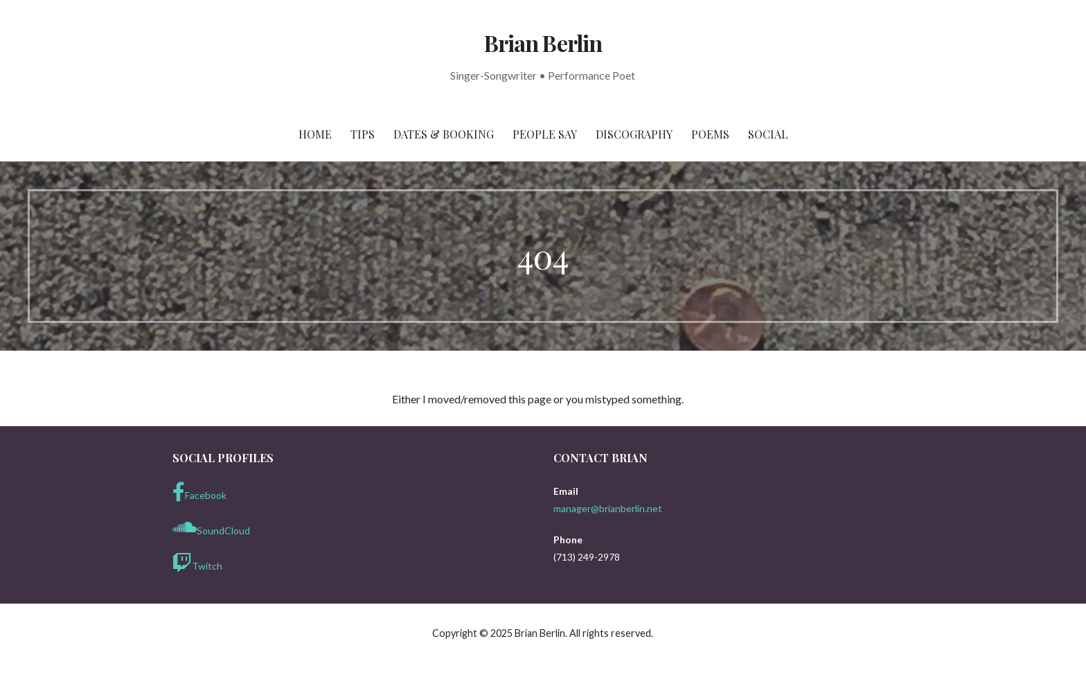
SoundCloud (211, 527)
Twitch (197, 562)
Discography (634, 134)
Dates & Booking (443, 134)
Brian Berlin (542, 43)
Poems (710, 134)
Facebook (199, 492)
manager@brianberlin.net (607, 508)
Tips (362, 134)
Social (768, 134)
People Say (545, 134)
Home (315, 134)
